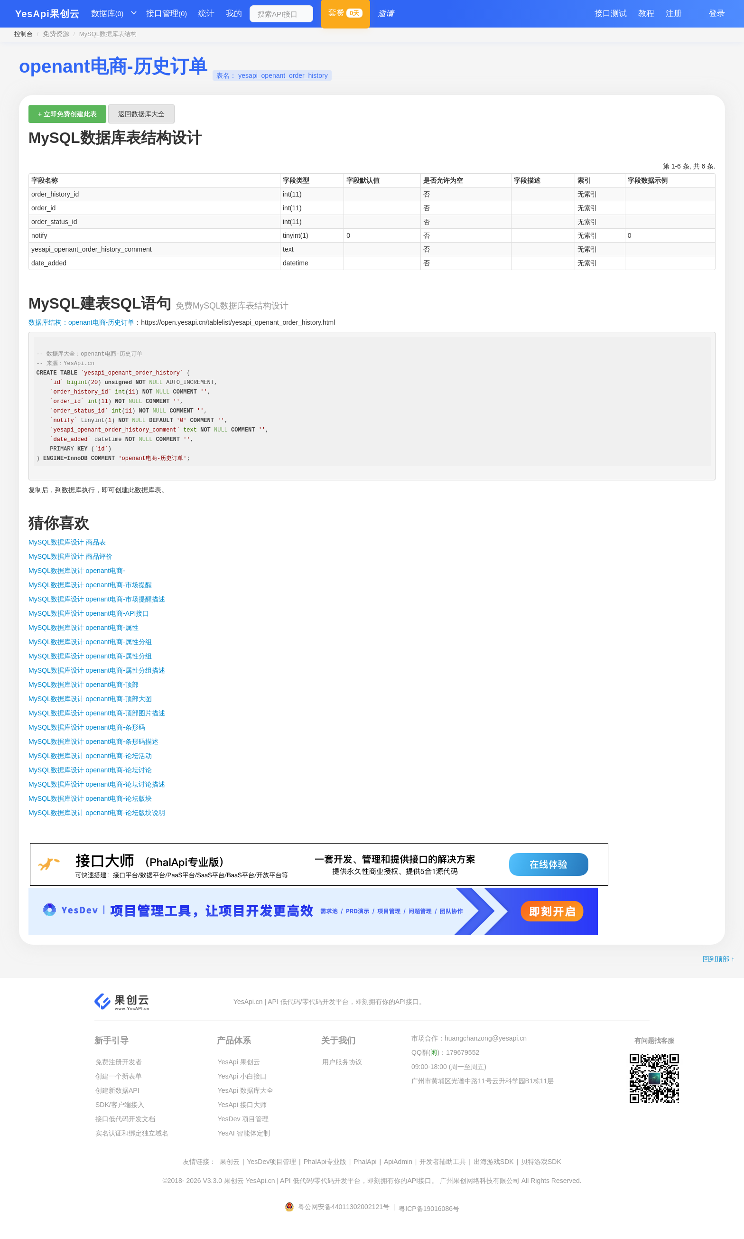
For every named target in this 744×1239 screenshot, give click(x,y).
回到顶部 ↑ (719, 959)
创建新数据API (117, 1090)
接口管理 (166, 14)
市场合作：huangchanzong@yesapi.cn (469, 1038)
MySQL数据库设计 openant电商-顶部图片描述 (96, 713)
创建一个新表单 (118, 1076)
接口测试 (611, 13)
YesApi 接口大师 (242, 1104)
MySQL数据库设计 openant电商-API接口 (88, 613)
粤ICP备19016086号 (429, 1208)
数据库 (107, 14)
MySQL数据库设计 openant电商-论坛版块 (90, 798)
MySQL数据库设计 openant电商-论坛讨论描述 (96, 784)
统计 (206, 13)
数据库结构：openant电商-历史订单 (81, 322)
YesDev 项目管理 (243, 1119)
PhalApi (364, 1161)
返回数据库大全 (141, 114)
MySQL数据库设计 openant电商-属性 (83, 627)
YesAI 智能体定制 (244, 1133)
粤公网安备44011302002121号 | (341, 1206)
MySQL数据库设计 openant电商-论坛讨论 (90, 770)
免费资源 (56, 34)
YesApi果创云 (47, 14)
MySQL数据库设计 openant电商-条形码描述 (93, 741)
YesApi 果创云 (239, 1062)
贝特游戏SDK (541, 1161)
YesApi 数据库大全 (245, 1090)
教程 (646, 13)
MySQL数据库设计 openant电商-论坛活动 (90, 756)
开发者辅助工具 (442, 1161)
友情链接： (199, 1161)
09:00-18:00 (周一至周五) (448, 1066)
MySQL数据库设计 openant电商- (76, 570)
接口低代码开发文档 (125, 1119)
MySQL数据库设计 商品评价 (70, 556)
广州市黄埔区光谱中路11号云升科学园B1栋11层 (482, 1081)
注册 (674, 13)
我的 (234, 13)
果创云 (230, 1161)
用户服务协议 (342, 1062)
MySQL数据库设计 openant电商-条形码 (86, 727)
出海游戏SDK (494, 1161)
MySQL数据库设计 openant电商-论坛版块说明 (96, 813)
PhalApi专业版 (325, 1161)
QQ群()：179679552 (445, 1052)
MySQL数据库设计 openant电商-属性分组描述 (96, 670)
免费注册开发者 (118, 1062)
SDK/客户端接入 (119, 1104)
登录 (717, 13)
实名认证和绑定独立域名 (131, 1133)
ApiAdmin (398, 1161)
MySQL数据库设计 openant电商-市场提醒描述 (96, 599)
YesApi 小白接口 (242, 1076)
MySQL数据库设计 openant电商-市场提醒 (90, 585)
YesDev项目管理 (271, 1161)
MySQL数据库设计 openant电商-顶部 (83, 684)
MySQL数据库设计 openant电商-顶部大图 (90, 699)
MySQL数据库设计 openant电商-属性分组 (90, 642)
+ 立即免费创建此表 (67, 114)
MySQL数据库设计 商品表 (67, 542)
